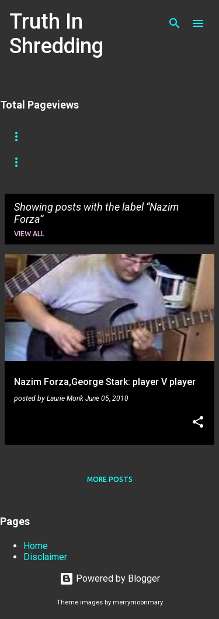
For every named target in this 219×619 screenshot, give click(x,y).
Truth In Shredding (56, 33)
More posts (110, 479)
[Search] (175, 23)
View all (29, 233)
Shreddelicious (135, 136)
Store (67, 136)
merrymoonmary (138, 602)
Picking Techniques (105, 162)
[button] (198, 423)
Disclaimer (45, 556)
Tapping (25, 162)
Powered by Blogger (110, 578)
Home (19, 136)
